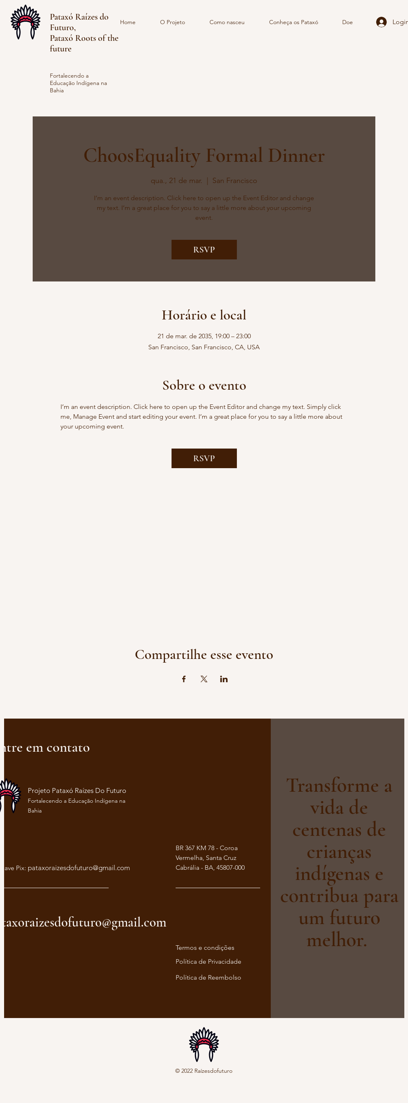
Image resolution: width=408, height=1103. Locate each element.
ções (227, 947)
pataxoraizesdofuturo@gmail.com (79, 868)
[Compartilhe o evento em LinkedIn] (224, 679)
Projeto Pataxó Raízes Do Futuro (77, 790)
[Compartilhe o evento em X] (204, 679)
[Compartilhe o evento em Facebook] (184, 679)
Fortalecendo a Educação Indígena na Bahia (78, 83)
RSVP (204, 249)
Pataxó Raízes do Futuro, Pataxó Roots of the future (84, 32)
